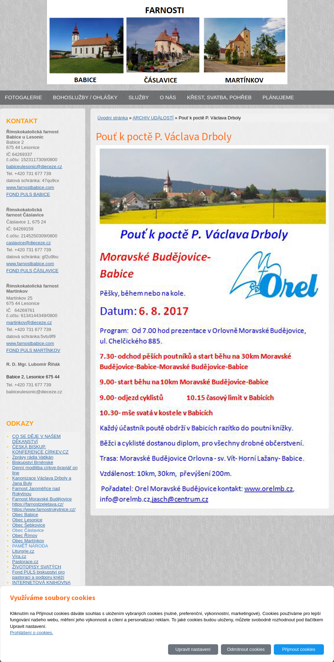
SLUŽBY (138, 97)
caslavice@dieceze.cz (28, 242)
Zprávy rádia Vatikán (32, 457)
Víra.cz (19, 556)
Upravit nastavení (192, 649)
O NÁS (168, 97)
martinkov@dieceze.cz (29, 322)
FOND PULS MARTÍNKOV (33, 350)
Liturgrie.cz (23, 551)
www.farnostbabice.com (30, 187)
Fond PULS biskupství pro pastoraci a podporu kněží (38, 574)
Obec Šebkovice (28, 525)
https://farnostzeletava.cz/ (37, 504)
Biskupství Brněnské (32, 462)
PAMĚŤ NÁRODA (30, 546)
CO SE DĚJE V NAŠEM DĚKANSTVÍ (36, 439)
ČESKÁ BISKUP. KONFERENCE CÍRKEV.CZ (40, 449)
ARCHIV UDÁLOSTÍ (153, 117)
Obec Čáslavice (28, 530)
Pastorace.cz (25, 561)
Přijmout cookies (298, 649)
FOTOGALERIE (23, 97)
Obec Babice (25, 514)
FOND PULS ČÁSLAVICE (32, 270)
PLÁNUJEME (278, 97)
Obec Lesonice (27, 519)
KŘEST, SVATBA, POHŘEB (219, 97)
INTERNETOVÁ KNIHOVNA (41, 582)
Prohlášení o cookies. (31, 632)
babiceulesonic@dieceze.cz (34, 166)
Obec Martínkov (28, 540)
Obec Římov (24, 535)
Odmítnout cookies (245, 649)
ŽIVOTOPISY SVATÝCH (36, 566)
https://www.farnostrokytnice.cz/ (43, 509)
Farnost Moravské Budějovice (42, 499)
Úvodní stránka (112, 117)
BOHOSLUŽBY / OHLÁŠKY (85, 97)
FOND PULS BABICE (28, 194)
